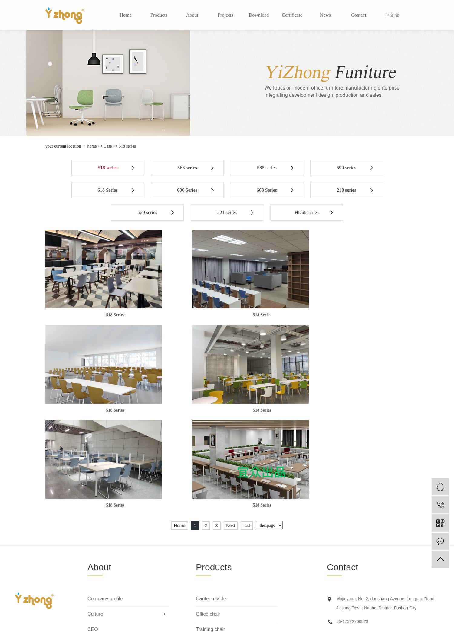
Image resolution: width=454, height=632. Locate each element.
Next (230, 429)
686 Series (187, 190)
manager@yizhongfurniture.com (366, 539)
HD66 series (306, 212)
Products (158, 15)
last (246, 429)
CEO (92, 533)
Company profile (105, 502)
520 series (147, 212)
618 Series (107, 190)
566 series (187, 167)
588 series (266, 167)
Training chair (210, 533)
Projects (225, 15)
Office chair (208, 518)
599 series (346, 167)
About (192, 15)
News (325, 15)
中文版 (392, 15)
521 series (227, 212)
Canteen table (211, 502)
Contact (358, 15)
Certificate (292, 15)
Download (259, 15)
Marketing (98, 579)
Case (108, 146)
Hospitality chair (213, 549)
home (92, 146)
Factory (95, 549)
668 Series (267, 190)
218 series (346, 190)
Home (125, 15)
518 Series (103, 314)
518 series (127, 146)
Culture (95, 518)
